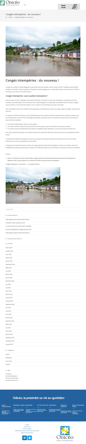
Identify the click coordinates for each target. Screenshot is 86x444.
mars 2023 (8, 291)
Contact (27, 424)
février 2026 (9, 247)
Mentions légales (27, 428)
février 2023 (9, 294)
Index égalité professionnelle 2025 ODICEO (17, 219)
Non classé (9, 361)
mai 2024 (8, 271)
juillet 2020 (9, 324)
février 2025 (9, 258)
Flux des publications (11, 376)
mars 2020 (8, 331)
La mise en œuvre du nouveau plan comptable (18, 226)
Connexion (9, 374)
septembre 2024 (10, 264)
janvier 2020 (9, 334)
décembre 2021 (10, 321)
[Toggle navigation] (24, 5)
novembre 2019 (10, 341)
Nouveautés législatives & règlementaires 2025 (18, 229)
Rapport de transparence (27, 432)
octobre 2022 (9, 301)
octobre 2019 (9, 344)
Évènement (9, 358)
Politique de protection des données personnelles (27, 430)
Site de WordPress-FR (11, 380)
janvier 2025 (9, 261)
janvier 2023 (9, 297)
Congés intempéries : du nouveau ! (16, 164)
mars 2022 (8, 314)
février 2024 (9, 274)
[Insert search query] (43, 209)
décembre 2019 (10, 337)
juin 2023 (8, 284)
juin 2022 (8, 307)
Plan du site (27, 426)
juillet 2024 (9, 268)
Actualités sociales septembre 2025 (16, 223)
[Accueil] (6, 17)
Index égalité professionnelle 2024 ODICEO (17, 233)
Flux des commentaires (12, 378)
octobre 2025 (9, 251)
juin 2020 (8, 327)
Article (7, 354)
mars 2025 (8, 254)
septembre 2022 (10, 304)
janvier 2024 (9, 278)
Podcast (8, 364)
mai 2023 (8, 287)
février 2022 (9, 318)
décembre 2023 (10, 281)
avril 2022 (8, 311)
